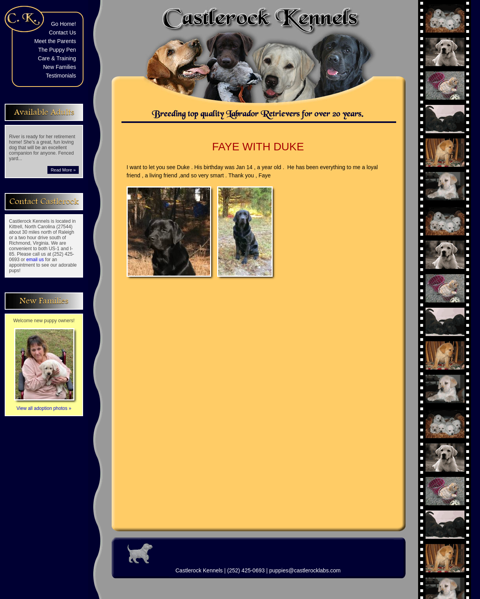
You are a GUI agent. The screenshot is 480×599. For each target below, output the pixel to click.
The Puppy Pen (57, 50)
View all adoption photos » (44, 405)
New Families (59, 67)
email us (35, 259)
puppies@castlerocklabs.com (305, 570)
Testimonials (61, 75)
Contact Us (62, 32)
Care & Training (57, 58)
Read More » (63, 170)
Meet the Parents (55, 41)
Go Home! (63, 24)
